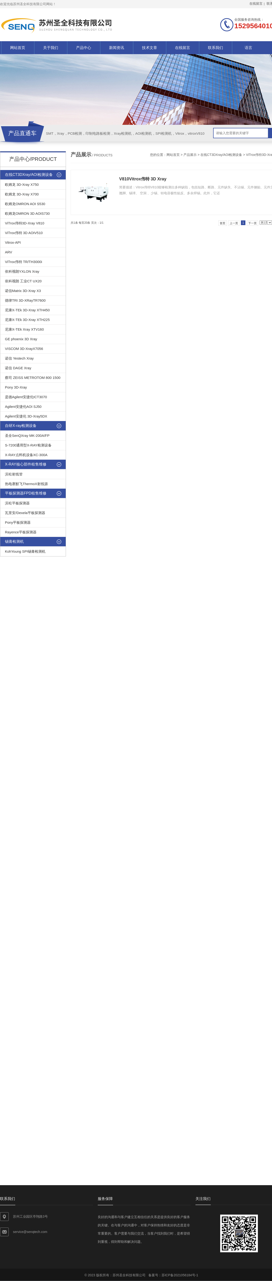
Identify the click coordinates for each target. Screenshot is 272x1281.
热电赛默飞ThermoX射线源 (26, 484)
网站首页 (17, 48)
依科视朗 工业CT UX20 (23, 281)
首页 (222, 223)
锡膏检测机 (14, 541)
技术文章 (149, 48)
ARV (8, 252)
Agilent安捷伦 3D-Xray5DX (26, 416)
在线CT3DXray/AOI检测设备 (221, 155)
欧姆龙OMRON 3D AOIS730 (27, 213)
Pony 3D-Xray (16, 387)
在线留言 (182, 48)
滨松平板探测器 (17, 503)
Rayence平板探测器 (21, 532)
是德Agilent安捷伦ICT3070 (26, 397)
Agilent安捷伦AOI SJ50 (23, 407)
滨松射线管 (14, 474)
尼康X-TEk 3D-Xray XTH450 (27, 310)
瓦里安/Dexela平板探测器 (25, 513)
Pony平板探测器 (18, 522)
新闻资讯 (116, 48)
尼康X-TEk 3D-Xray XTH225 (27, 320)
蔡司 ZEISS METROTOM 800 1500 (33, 378)
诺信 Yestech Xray (19, 358)
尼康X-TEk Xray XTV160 (24, 329)
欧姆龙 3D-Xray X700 (22, 194)
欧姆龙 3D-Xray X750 (22, 184)
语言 (248, 48)
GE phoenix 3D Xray (21, 339)
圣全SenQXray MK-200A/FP (27, 436)
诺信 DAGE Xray (18, 368)
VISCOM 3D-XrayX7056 (24, 349)
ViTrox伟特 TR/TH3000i (23, 262)
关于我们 (50, 48)
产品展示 (190, 155)
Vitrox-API (13, 242)
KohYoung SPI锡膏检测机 (25, 551)
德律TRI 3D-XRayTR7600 (25, 300)
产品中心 (83, 48)
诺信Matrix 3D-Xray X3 (23, 291)
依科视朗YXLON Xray (22, 271)
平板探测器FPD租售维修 (25, 493)
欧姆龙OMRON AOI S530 (25, 204)
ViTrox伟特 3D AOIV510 (24, 233)
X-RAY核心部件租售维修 (25, 464)
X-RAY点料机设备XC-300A (26, 455)
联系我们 (215, 48)
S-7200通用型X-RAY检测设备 (28, 445)
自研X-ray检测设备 (21, 426)
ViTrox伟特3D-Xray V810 (24, 223)
